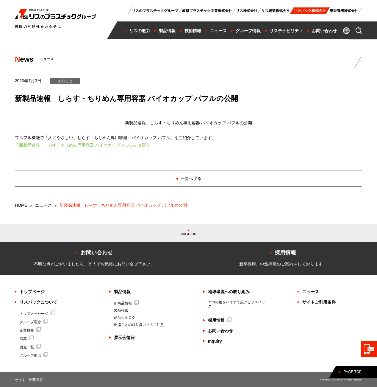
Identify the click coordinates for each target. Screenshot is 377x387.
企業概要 (30, 330)
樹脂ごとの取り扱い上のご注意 (139, 325)
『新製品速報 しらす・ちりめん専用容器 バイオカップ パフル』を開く (83, 145)
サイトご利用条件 (319, 302)
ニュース (43, 205)
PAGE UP (188, 234)
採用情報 (220, 320)
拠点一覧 (30, 347)
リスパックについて (38, 302)
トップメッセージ (37, 314)
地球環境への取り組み (229, 291)
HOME (21, 205)
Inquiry (215, 341)
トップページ (32, 291)
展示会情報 (124, 337)
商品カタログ (124, 317)
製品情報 (122, 291)
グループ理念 (34, 322)
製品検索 (121, 310)
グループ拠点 (34, 355)
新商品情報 (126, 303)
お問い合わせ (220, 330)
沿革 (27, 339)
